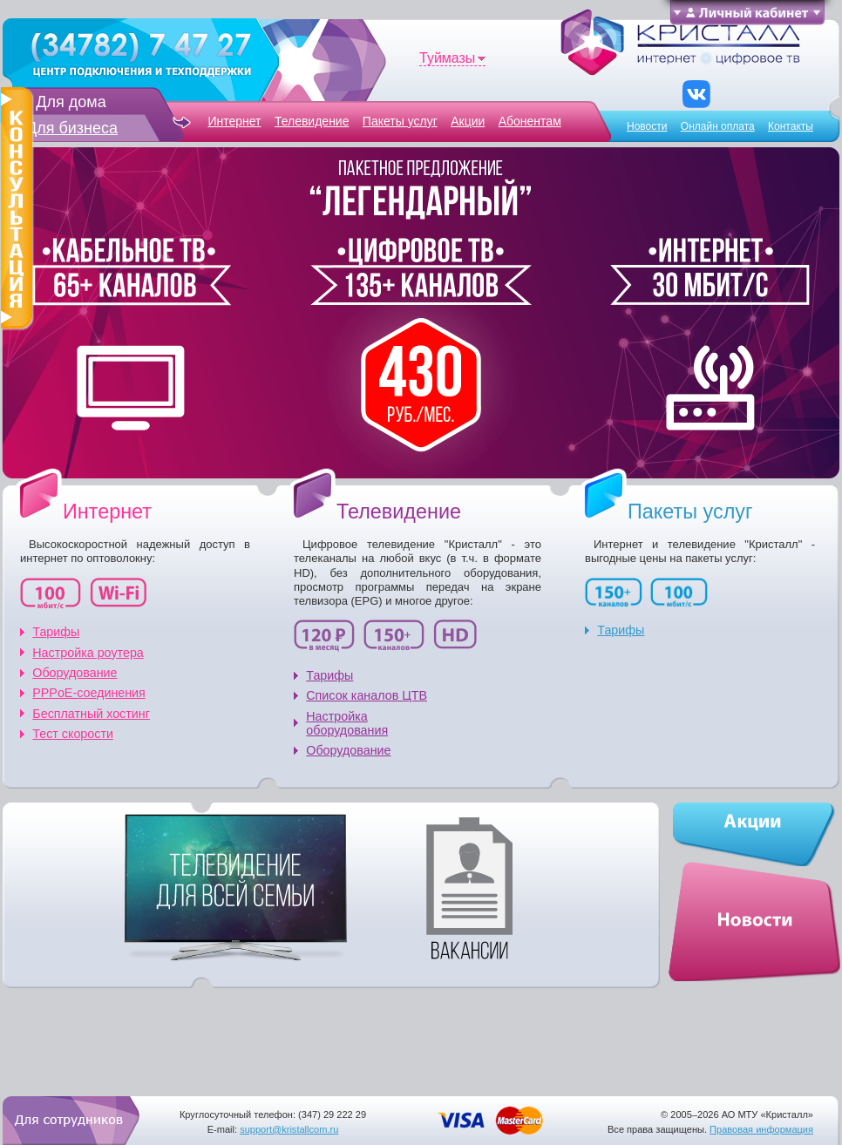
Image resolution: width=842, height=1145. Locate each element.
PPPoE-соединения (89, 693)
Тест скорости (72, 734)
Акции (468, 121)
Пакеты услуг (400, 121)
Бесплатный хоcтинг (91, 714)
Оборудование (74, 673)
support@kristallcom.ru (289, 1129)
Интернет (234, 121)
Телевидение (312, 121)
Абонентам (530, 121)
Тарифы (55, 632)
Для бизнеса (72, 128)
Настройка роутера (88, 653)
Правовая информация (761, 1129)
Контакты (790, 126)
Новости (647, 126)
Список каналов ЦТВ (366, 695)
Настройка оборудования (347, 723)
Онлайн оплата (718, 126)
